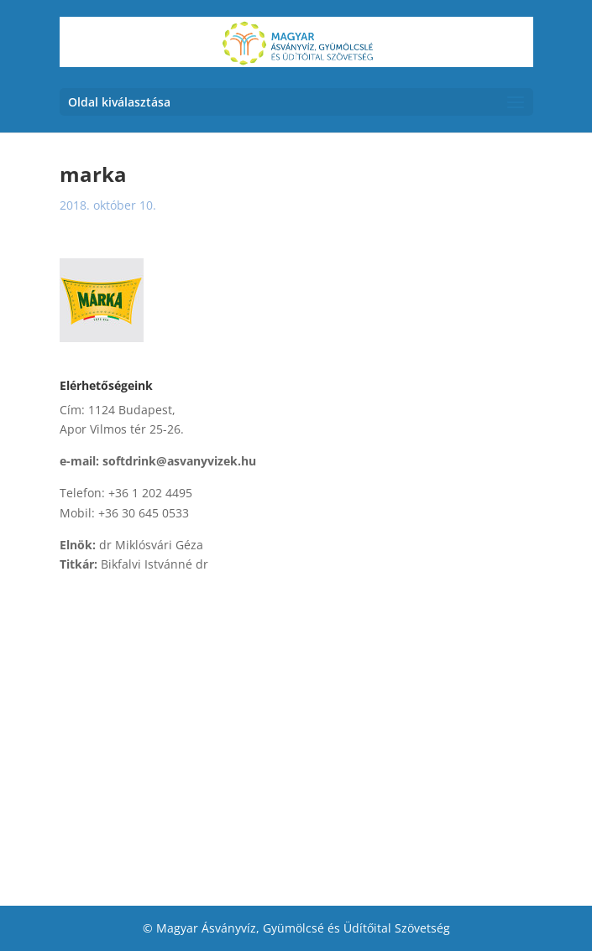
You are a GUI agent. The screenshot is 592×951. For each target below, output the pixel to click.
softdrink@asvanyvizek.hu (179, 461)
